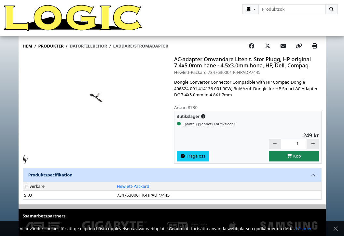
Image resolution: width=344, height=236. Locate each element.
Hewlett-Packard (133, 186)
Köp (294, 156)
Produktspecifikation (50, 175)
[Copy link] (299, 46)
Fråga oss (192, 156)
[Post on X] (267, 46)
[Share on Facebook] (251, 46)
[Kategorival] (250, 9)
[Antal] (294, 144)
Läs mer (304, 228)
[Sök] (331, 9)
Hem (27, 46)
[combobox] (292, 9)
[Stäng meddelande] (335, 228)
